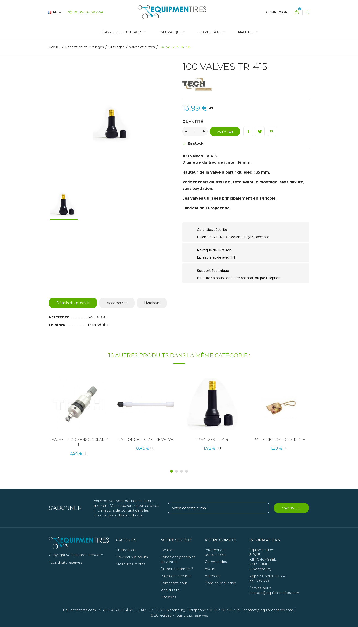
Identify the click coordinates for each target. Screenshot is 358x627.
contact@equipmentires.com (268, 610)
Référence (60, 317)
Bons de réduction (220, 583)
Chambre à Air (210, 32)
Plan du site (170, 590)
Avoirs (210, 569)
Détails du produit (73, 303)
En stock (57, 325)
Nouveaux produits (132, 557)
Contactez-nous (173, 583)
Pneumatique (170, 32)
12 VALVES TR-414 (212, 440)
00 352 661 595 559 (85, 12)
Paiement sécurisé (176, 576)
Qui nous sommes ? (176, 569)
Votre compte (220, 540)
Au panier (225, 131)
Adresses (212, 576)
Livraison (151, 303)
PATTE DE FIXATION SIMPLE (279, 440)
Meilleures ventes (130, 564)
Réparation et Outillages (121, 32)
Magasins (168, 597)
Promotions (125, 550)
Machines (246, 32)
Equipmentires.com (79, 610)
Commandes (216, 562)
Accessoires (117, 303)
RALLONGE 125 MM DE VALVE (145, 440)
